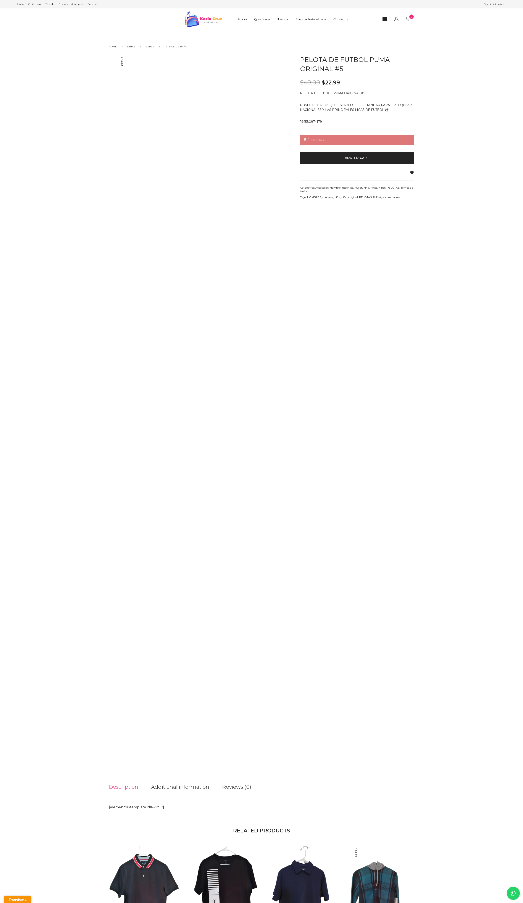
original (353, 197)
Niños (382, 187)
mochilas (347, 187)
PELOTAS (393, 187)
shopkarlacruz (391, 197)
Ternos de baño (176, 46)
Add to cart (357, 158)
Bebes (150, 46)
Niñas (131, 46)
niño (344, 197)
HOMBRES (314, 197)
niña (366, 187)
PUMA (377, 197)
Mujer (358, 187)
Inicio (242, 19)
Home (113, 46)
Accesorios (322, 187)
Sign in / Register (495, 4)
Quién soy (262, 19)
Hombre (335, 187)
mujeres (327, 197)
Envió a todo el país (310, 19)
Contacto (340, 19)
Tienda (282, 19)
